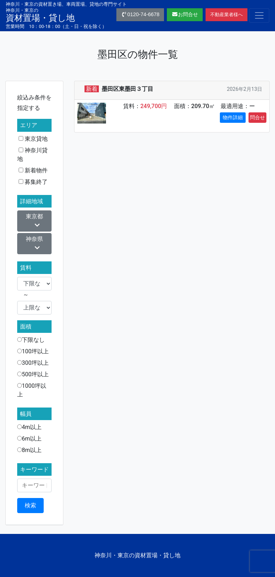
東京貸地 (33, 138)
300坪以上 (33, 362)
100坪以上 (33, 351)
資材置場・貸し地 (40, 15)
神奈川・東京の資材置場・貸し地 (137, 555)
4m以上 (29, 427)
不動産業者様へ (226, 14)
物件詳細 (233, 117)
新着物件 (33, 170)
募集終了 (33, 181)
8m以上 (29, 450)
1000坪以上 (31, 390)
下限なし (31, 339)
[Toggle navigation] (259, 15)
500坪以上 (33, 374)
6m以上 (29, 438)
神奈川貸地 (32, 154)
